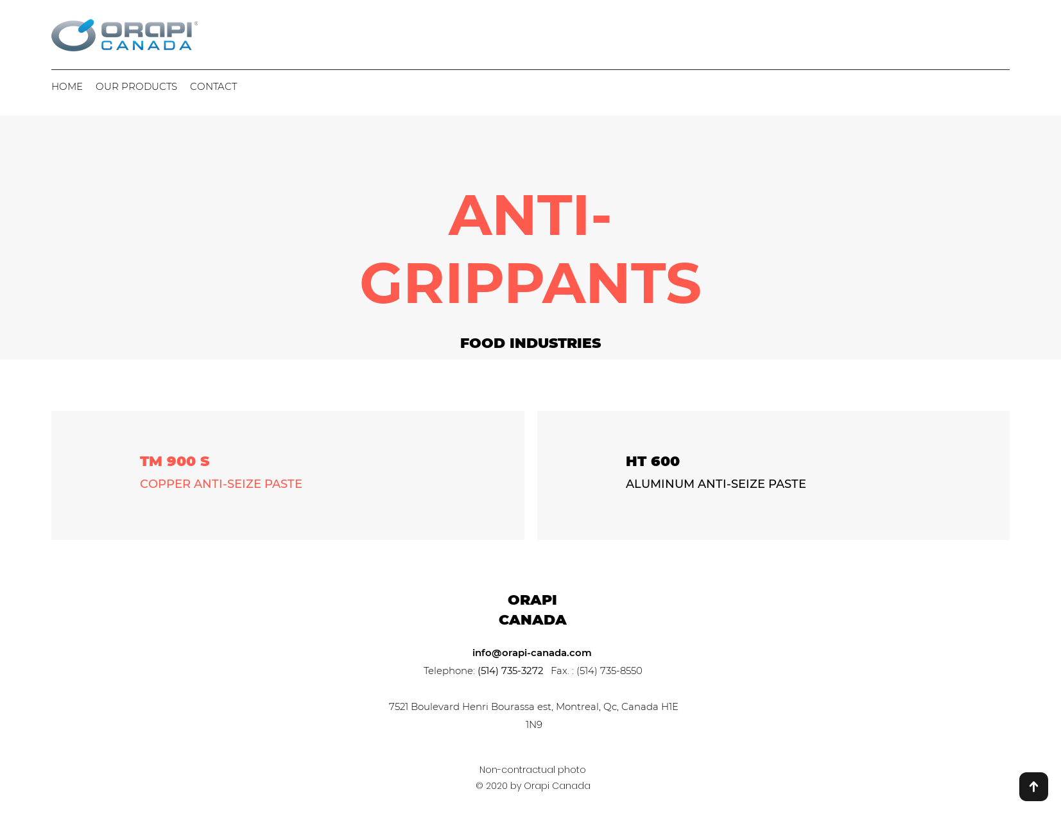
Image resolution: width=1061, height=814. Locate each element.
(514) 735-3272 (511, 670)
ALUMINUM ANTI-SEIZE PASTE (716, 484)
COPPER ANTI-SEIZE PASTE (221, 484)
